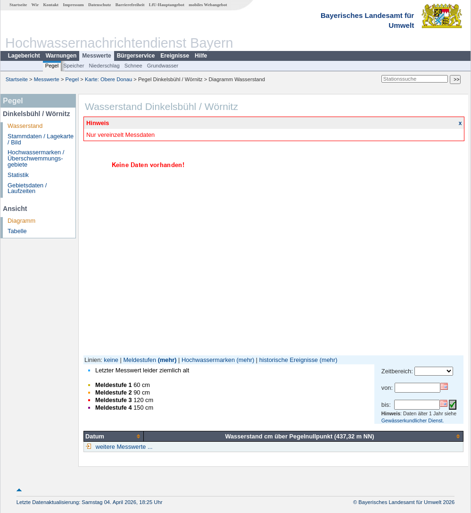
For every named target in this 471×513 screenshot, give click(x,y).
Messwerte (96, 55)
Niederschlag (104, 65)
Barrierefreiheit (130, 4)
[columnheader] (114, 436)
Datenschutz (99, 4)
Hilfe (201, 55)
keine (111, 359)
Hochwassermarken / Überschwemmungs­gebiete (36, 158)
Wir (35, 4)
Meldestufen (139, 359)
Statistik (18, 174)
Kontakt (50, 4)
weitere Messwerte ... (123, 446)
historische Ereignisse (288, 359)
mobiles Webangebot (208, 4)
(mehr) (167, 359)
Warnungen (61, 55)
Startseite (18, 4)
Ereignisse (174, 55)
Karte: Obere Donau (108, 79)
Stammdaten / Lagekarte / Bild (41, 139)
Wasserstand (25, 125)
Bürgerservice (136, 55)
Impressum (73, 4)
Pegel (52, 65)
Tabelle (17, 231)
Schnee (133, 65)
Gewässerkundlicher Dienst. (412, 420)
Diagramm (21, 220)
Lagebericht (24, 55)
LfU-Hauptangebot (166, 4)
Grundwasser (163, 65)
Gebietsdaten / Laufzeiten (27, 188)
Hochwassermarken (208, 359)
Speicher (73, 65)
